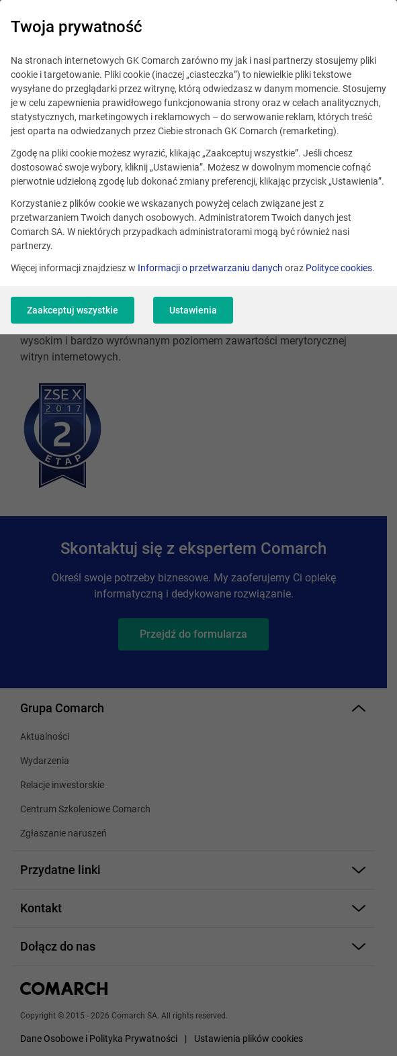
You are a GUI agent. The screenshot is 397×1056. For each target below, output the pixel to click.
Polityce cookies (339, 267)
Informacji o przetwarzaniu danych (210, 267)
